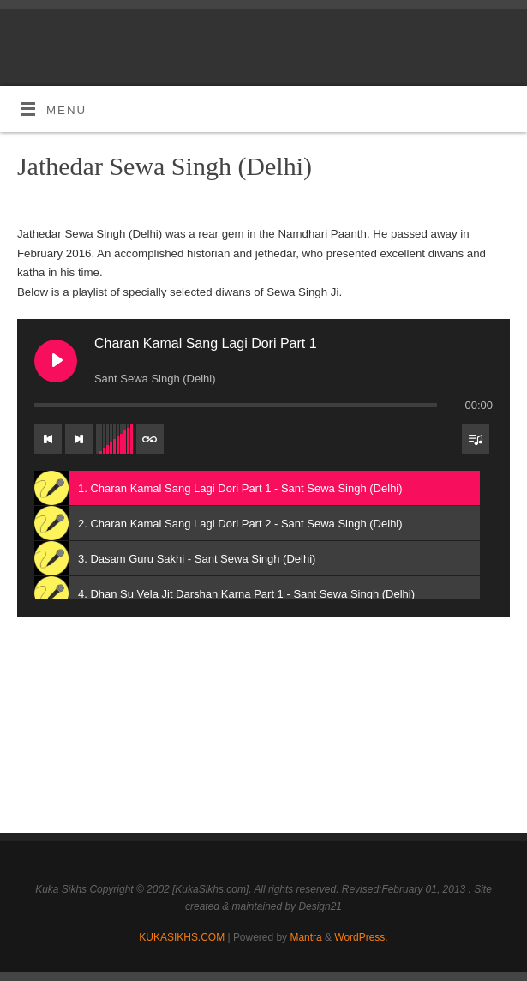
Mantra (305, 937)
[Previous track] (48, 439)
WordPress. (360, 937)
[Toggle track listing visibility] (475, 439)
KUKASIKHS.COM (182, 937)
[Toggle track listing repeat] (150, 439)
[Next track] (79, 439)
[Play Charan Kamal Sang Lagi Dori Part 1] (55, 361)
